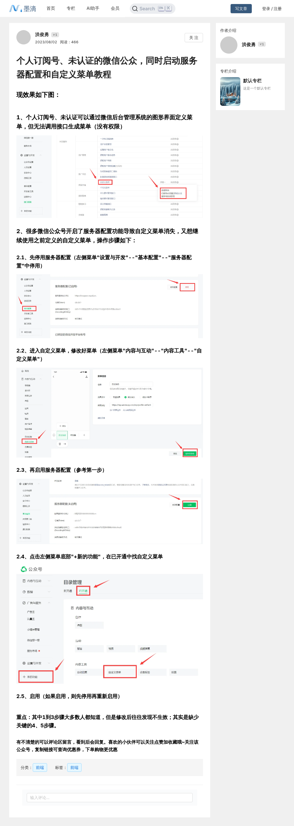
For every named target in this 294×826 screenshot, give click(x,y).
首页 (51, 8)
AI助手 (93, 8)
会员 (115, 8)
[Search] (152, 8)
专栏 (71, 8)
